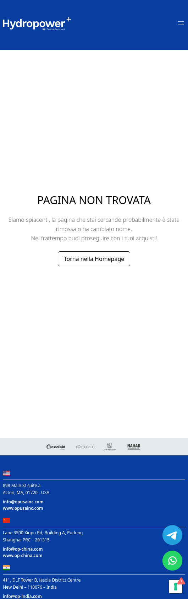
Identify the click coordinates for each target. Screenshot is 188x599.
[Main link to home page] (37, 23)
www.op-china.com (22, 555)
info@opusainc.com (23, 502)
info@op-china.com (23, 549)
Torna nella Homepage (94, 259)
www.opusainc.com (23, 508)
